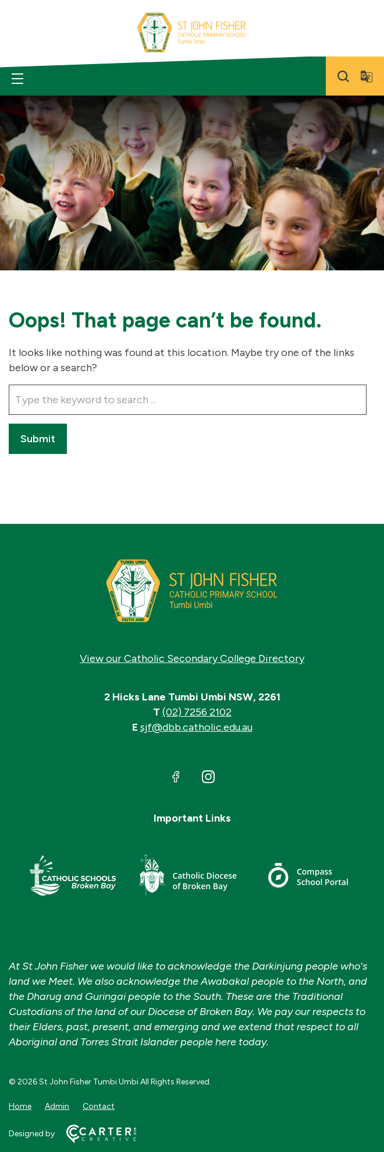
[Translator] (366, 76)
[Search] (343, 76)
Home (20, 1106)
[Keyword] (188, 400)
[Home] (192, 591)
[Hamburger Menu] (17, 78)
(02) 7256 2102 (197, 712)
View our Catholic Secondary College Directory (192, 658)
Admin (57, 1106)
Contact (99, 1106)
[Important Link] (73, 877)
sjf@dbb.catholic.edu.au (196, 727)
